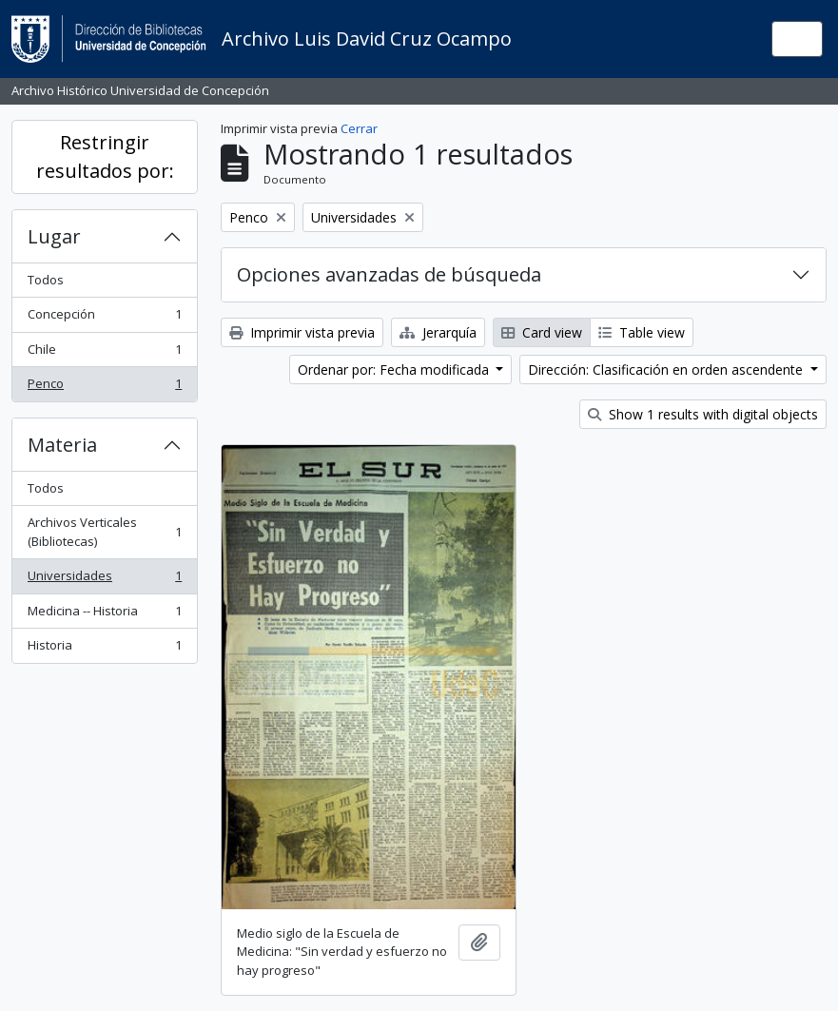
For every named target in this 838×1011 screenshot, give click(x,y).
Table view (641, 332)
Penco (104, 387)
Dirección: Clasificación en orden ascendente (667, 369)
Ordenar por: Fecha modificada (395, 369)
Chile (104, 353)
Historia (104, 649)
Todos (46, 279)
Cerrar (359, 128)
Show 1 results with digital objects (703, 414)
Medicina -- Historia (104, 615)
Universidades (104, 580)
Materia (62, 444)
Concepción (104, 318)
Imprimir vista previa (302, 332)
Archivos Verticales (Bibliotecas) (104, 532)
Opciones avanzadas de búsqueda (389, 274)
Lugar (54, 236)
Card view (541, 332)
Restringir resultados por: (105, 156)
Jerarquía (438, 332)
